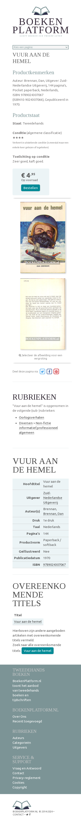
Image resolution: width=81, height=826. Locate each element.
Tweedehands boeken (29, 672)
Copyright (20, 787)
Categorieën (22, 742)
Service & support (23, 759)
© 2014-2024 (46, 811)
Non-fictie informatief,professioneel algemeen (38, 427)
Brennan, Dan (53, 513)
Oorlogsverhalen (31, 417)
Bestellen (30, 188)
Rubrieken (25, 731)
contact (18, 814)
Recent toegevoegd (27, 721)
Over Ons (19, 716)
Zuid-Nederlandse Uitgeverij (52, 497)
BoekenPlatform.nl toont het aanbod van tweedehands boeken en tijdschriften (27, 690)
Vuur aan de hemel (28, 621)
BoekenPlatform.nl (36, 710)
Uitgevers (20, 747)
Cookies (18, 782)
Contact (18, 773)
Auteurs (18, 738)
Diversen (26, 423)
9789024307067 (54, 564)
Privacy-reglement (27, 778)
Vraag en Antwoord (27, 768)
